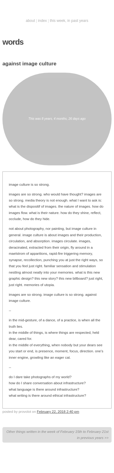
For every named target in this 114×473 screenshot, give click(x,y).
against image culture (29, 63)
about (30, 21)
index (42, 21)
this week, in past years (69, 21)
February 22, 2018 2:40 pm (58, 411)
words (12, 42)
